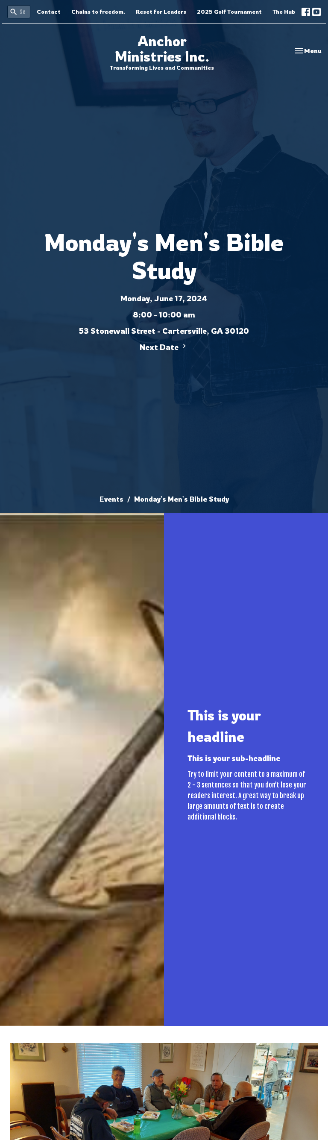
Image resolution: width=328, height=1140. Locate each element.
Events (111, 499)
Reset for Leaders (161, 11)
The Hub (283, 11)
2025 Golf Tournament (229, 11)
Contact (49, 11)
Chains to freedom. (98, 11)
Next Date (164, 347)
